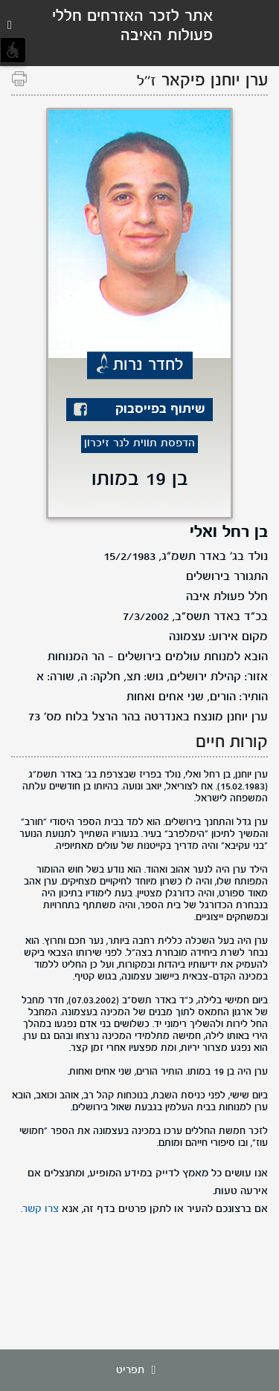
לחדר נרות (148, 365)
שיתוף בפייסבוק (160, 409)
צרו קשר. (40, 1209)
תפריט (140, 1370)
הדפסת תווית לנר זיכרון (139, 443)
